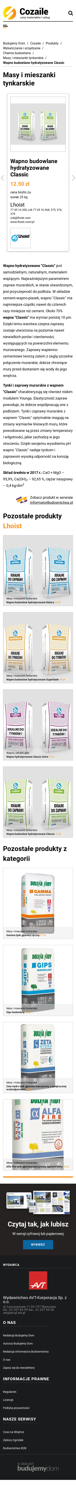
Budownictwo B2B (14, 1448)
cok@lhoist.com (20, 217)
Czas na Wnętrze (13, 1432)
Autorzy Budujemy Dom (18, 1343)
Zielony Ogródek (13, 1440)
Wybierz (38, 1244)
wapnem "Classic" (17, 417)
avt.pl (21, 1313)
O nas (6, 1359)
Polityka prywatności (16, 1408)
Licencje (8, 1399)
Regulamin (9, 1391)
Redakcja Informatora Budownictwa (26, 1351)
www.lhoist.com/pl (22, 222)
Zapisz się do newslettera (19, 1367)
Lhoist (17, 205)
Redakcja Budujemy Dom (18, 1335)
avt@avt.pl (10, 1313)
